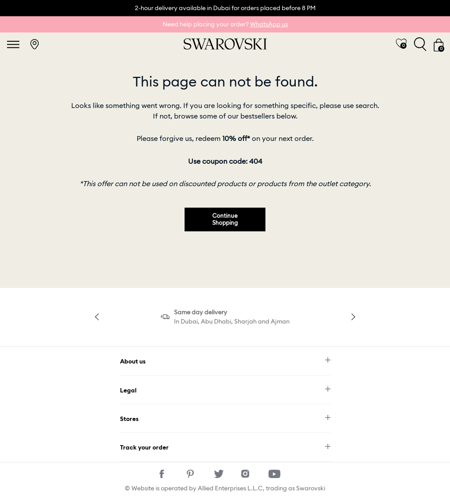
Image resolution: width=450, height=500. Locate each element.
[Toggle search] (420, 44)
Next (351, 316)
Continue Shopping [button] (225, 219)
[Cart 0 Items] (438, 44)
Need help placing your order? (225, 24)
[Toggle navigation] (13, 44)
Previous (98, 316)
